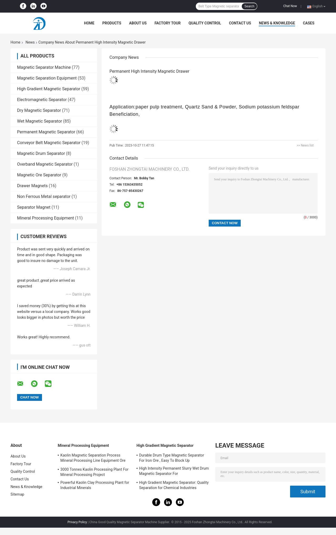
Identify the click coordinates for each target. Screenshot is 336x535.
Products (111, 23)
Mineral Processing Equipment (45, 218)
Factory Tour (168, 23)
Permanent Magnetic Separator (46, 131)
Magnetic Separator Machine (44, 67)
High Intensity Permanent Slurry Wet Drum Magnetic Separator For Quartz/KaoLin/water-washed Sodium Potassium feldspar (174, 471)
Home (89, 23)
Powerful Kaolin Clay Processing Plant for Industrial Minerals (94, 485)
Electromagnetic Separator (42, 99)
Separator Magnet (33, 207)
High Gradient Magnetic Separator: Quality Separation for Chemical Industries (174, 485)
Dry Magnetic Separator (39, 110)
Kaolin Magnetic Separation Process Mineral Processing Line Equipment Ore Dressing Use (92, 458)
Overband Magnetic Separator (45, 164)
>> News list (305, 145)
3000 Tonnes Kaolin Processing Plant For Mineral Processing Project (94, 472)
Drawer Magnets (32, 185)
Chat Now (290, 6)
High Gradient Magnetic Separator (48, 88)
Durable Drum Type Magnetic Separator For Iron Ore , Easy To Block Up (171, 458)
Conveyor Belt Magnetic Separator (48, 142)
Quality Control (204, 23)
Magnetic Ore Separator (39, 174)
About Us (138, 23)
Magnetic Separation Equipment (47, 78)
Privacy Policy (77, 522)
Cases (308, 23)
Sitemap (17, 494)
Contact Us (240, 23)
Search (249, 6)
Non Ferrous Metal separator (43, 196)
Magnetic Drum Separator (41, 153)
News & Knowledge (277, 23)
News (30, 42)
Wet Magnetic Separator (39, 121)
